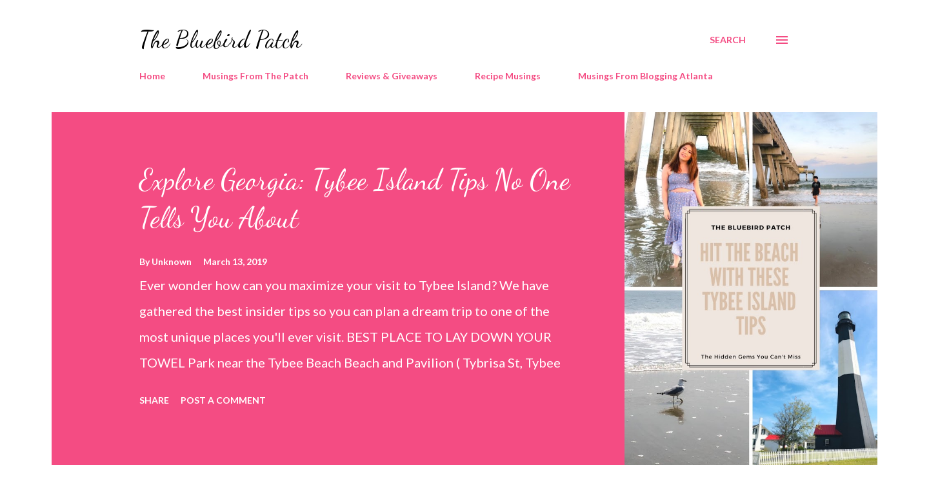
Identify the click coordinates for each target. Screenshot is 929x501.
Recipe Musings (508, 75)
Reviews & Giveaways (391, 75)
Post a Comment (223, 400)
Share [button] (154, 400)
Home (152, 75)
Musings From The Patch (255, 75)
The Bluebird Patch (220, 40)
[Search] (728, 40)
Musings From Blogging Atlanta (645, 75)
